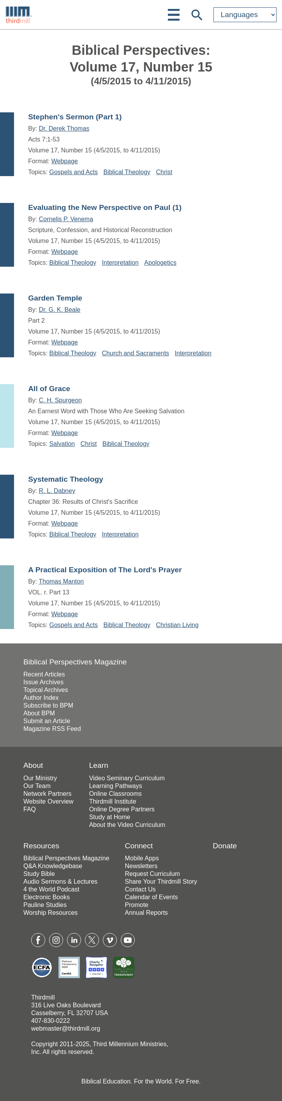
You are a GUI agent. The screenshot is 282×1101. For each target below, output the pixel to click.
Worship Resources (50, 912)
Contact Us (140, 889)
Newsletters (141, 866)
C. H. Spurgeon (60, 400)
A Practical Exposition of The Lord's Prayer (105, 570)
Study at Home (109, 817)
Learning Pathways (115, 786)
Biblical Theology (126, 172)
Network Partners (47, 793)
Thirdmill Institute (112, 801)
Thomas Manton (61, 581)
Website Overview (48, 801)
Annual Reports (146, 912)
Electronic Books (46, 897)
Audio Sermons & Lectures (60, 881)
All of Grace (49, 388)
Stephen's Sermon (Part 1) (75, 117)
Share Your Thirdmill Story (161, 881)
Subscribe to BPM (48, 705)
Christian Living (177, 625)
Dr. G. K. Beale (60, 309)
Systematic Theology (65, 479)
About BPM (39, 713)
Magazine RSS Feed (52, 728)
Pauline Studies (45, 905)
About (33, 765)
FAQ (29, 809)
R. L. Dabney (57, 491)
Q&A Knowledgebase (52, 866)
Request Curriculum (152, 873)
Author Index (41, 697)
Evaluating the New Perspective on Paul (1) (105, 207)
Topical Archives (45, 690)
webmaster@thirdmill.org (65, 1028)
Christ (164, 172)
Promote (136, 905)
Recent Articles (44, 674)
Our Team (37, 786)
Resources (41, 846)
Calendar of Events (151, 897)
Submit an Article (46, 721)
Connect (139, 846)
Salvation (62, 443)
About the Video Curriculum (127, 824)
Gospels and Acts (73, 172)
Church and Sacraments (135, 353)
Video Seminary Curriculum (127, 778)
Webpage (64, 161)
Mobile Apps (142, 858)
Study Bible (39, 873)
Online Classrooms (115, 793)
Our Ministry (40, 778)
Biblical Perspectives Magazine (75, 662)
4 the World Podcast (51, 889)
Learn (98, 765)
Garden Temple (55, 298)
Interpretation (120, 262)
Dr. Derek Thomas (64, 128)
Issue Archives (43, 682)
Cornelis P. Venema (66, 219)
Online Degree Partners (122, 809)
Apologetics (160, 262)
